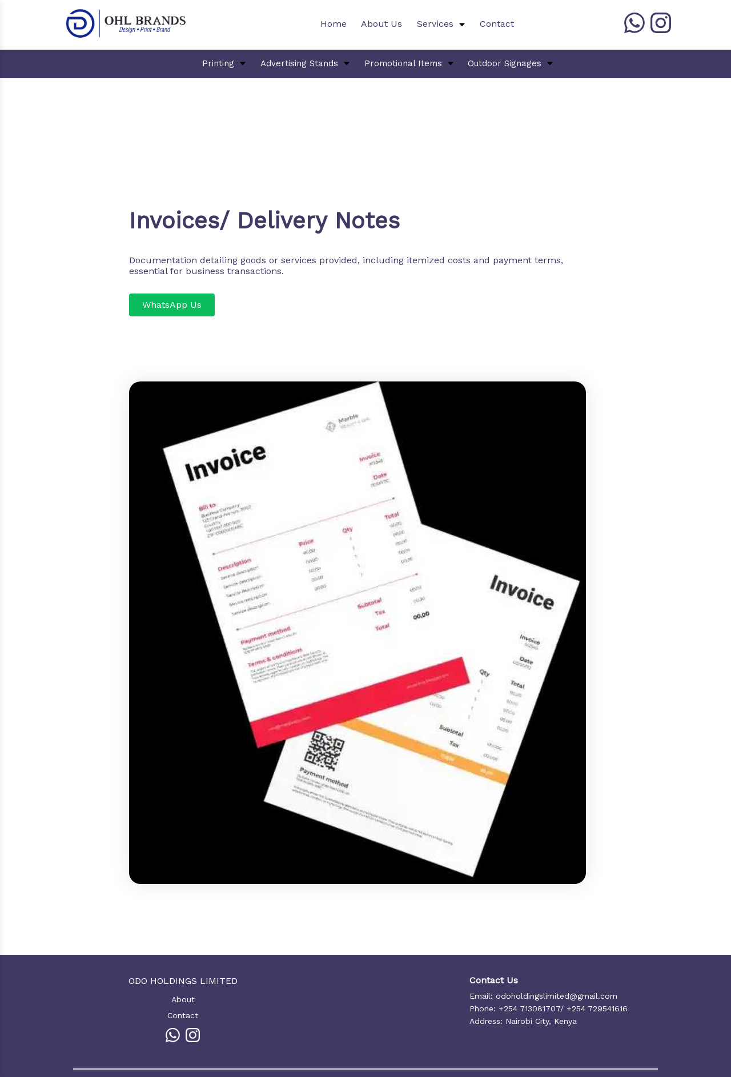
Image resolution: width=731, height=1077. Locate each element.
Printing (218, 63)
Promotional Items (403, 63)
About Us (381, 23)
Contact (497, 23)
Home (333, 23)
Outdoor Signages (504, 63)
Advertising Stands (299, 63)
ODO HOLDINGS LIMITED (183, 980)
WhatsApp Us (172, 304)
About (183, 999)
